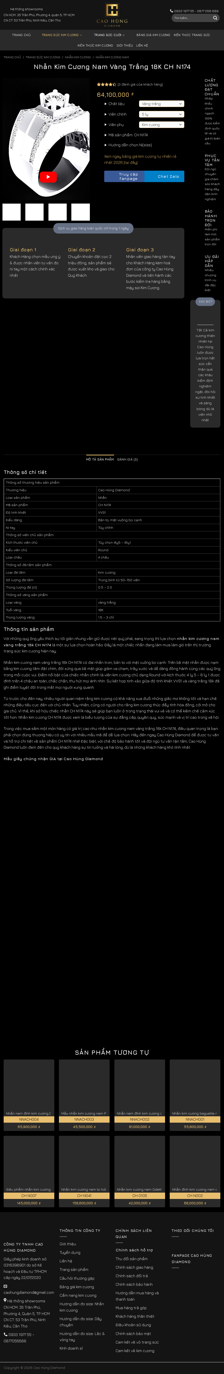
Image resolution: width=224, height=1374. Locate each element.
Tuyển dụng (70, 1252)
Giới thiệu (125, 45)
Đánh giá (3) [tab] (127, 459)
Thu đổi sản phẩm (132, 1258)
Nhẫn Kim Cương (78, 57)
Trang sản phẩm (74, 1269)
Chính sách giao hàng (134, 1267)
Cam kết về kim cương (135, 1350)
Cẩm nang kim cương (78, 1295)
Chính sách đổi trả (132, 1276)
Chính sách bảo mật (133, 1333)
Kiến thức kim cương (95, 45)
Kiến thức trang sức (192, 35)
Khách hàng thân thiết (135, 1316)
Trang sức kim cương (58, 35)
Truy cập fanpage (122, 176)
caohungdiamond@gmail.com (29, 1292)
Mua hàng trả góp (131, 1307)
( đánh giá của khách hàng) (140, 84)
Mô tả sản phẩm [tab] (100, 459)
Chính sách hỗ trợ (134, 1250)
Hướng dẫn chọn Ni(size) (130, 145)
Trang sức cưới (106, 35)
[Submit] (215, 18)
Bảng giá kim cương (149, 35)
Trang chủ (21, 35)
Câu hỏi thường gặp (77, 1278)
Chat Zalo (164, 176)
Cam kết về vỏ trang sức (137, 1342)
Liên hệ (142, 45)
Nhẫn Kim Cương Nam (112, 57)
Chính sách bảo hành (134, 1284)
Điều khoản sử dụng (133, 1325)
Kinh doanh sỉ (71, 1348)
